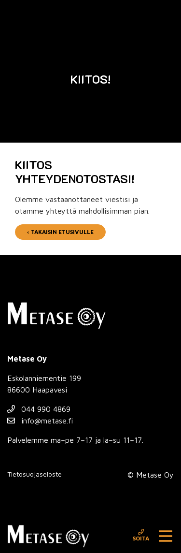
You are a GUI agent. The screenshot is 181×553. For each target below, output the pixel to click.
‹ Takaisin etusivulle (60, 231)
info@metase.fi (40, 420)
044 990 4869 (38, 409)
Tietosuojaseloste (34, 474)
